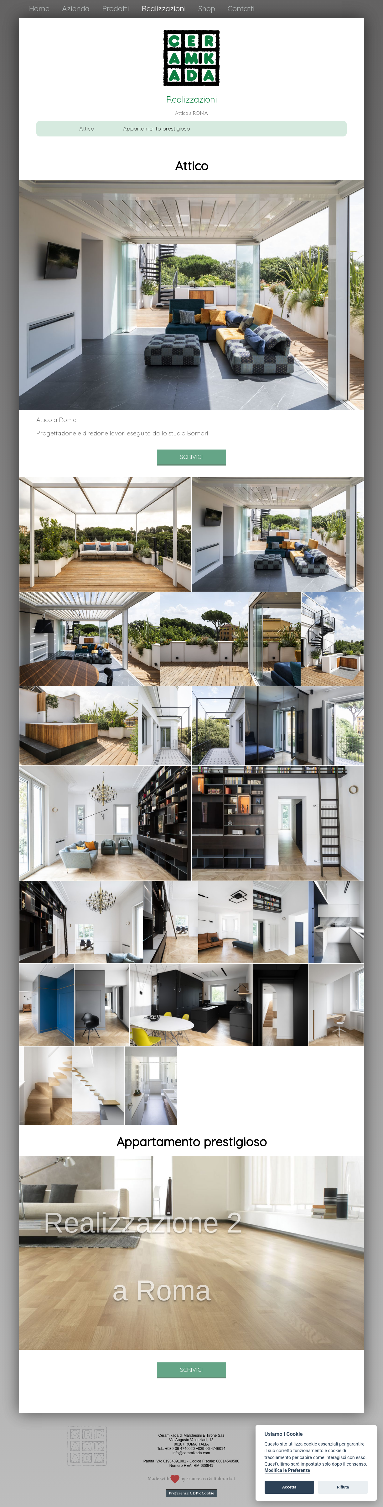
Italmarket (224, 1479)
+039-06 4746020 (179, 1448)
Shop (206, 8)
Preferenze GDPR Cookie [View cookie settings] (191, 1493)
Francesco (197, 1479)
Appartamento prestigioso (156, 128)
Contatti (241, 8)
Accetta (289, 1487)
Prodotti (115, 8)
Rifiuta (343, 1487)
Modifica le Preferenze (287, 1470)
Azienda (76, 8)
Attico (86, 128)
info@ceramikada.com (191, 1453)
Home (39, 8)
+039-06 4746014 (210, 1448)
